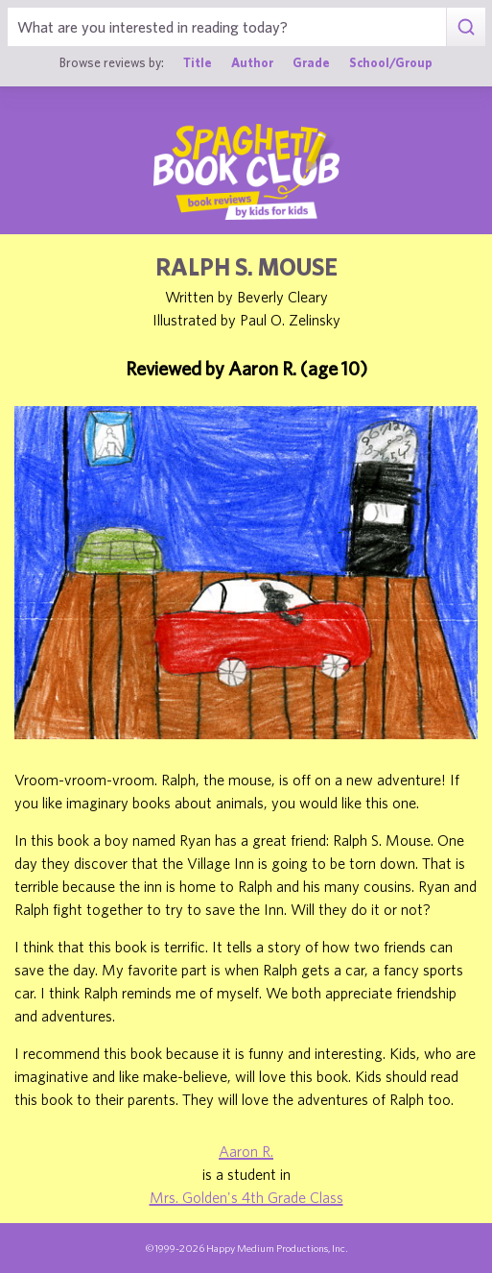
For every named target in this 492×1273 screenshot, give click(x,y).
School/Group (391, 62)
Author (252, 62)
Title (197, 62)
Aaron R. (246, 1151)
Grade (311, 62)
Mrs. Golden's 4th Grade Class (246, 1197)
